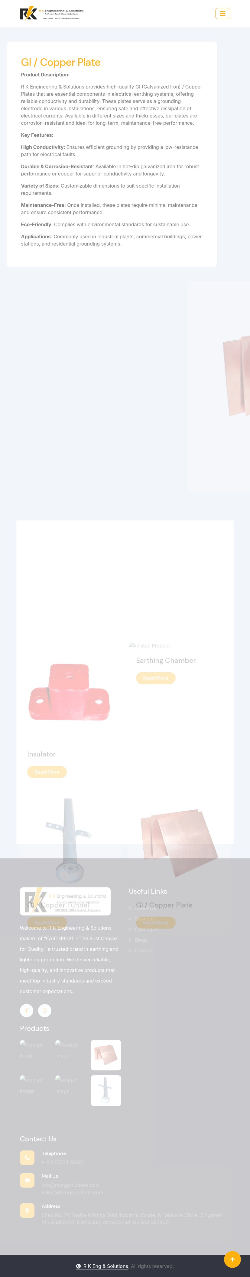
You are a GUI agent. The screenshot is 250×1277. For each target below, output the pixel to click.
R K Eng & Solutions (102, 1266)
